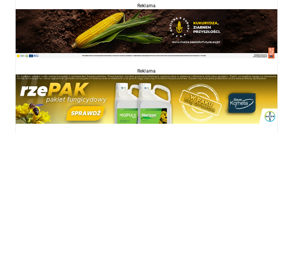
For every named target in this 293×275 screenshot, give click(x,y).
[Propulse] (146, 98)
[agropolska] (146, 33)
